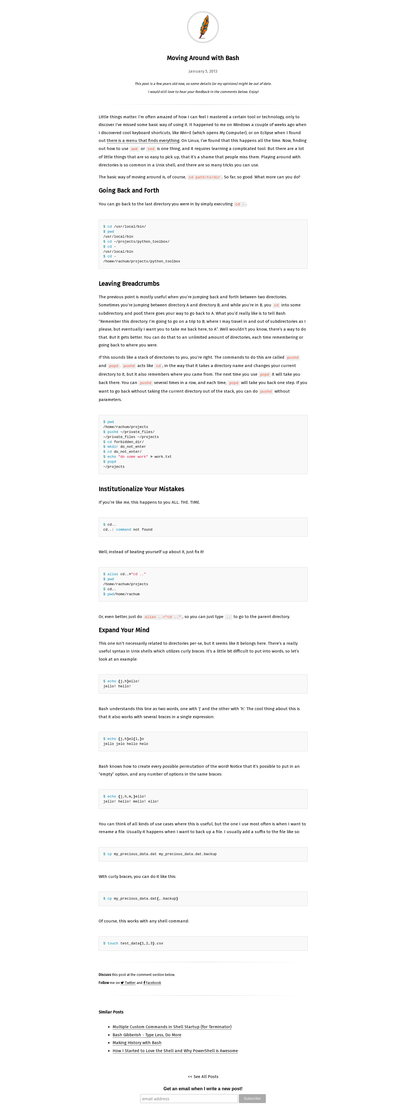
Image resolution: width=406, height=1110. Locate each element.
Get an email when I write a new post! (203, 1083)
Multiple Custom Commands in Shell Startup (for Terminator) (172, 1021)
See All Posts (206, 1071)
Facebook (152, 977)
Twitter (128, 977)
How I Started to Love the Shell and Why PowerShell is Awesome (175, 1045)
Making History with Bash (137, 1037)
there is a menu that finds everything (143, 140)
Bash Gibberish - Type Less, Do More (147, 1029)
